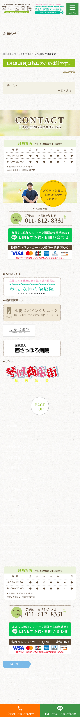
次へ (14, 85)
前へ (9, 85)
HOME (12, 425)
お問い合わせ (17, 552)
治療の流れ (15, 541)
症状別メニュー (19, 468)
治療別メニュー (19, 478)
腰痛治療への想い (20, 446)
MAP (12, 684)
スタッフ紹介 (17, 436)
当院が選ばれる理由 (22, 531)
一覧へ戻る (64, 90)
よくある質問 (17, 520)
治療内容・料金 (18, 457)
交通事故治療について (24, 489)
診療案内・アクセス (22, 510)
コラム (12, 499)
